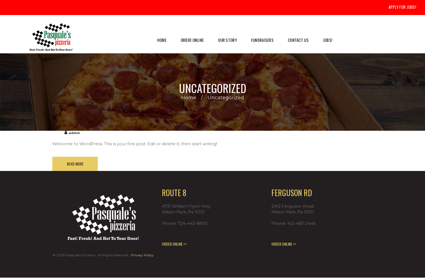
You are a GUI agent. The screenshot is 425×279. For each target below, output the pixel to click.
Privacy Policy (142, 256)
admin (74, 133)
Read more (76, 164)
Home (188, 98)
